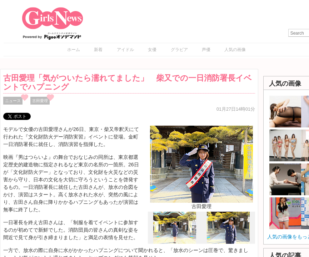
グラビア (179, 49)
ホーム (73, 49)
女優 (152, 49)
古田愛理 (40, 101)
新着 (98, 49)
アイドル (125, 49)
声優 (206, 49)
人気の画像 (235, 49)
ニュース (13, 101)
